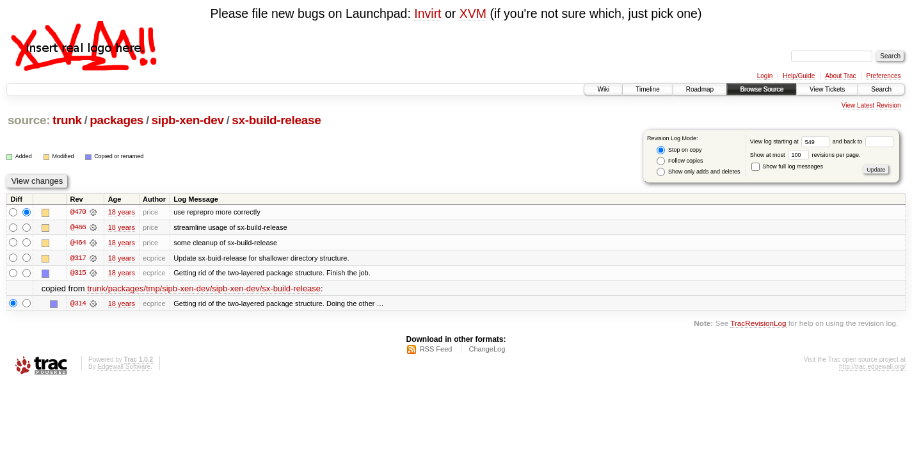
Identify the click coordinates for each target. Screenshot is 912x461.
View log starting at (791, 141)
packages (116, 120)
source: (29, 120)
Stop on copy (679, 150)
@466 (78, 227)
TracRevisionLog (758, 323)
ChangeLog (486, 349)
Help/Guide (799, 75)
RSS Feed (436, 349)
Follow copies (680, 161)
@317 (78, 258)
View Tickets (827, 89)
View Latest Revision (871, 105)
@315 (78, 273)
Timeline (647, 89)
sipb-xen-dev (188, 120)
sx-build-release (276, 120)
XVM (473, 13)
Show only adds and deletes (698, 172)
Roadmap (700, 89)
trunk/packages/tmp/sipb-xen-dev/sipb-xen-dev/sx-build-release (204, 289)
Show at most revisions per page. (805, 155)
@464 (78, 243)
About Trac (840, 75)
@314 (78, 304)
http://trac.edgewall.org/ (872, 367)
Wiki (603, 89)
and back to (863, 141)
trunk (67, 120)
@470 (78, 212)
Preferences (884, 75)
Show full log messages (787, 166)
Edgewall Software (123, 367)
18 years (121, 212)
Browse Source (761, 89)
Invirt (427, 13)
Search (881, 89)
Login (764, 75)
